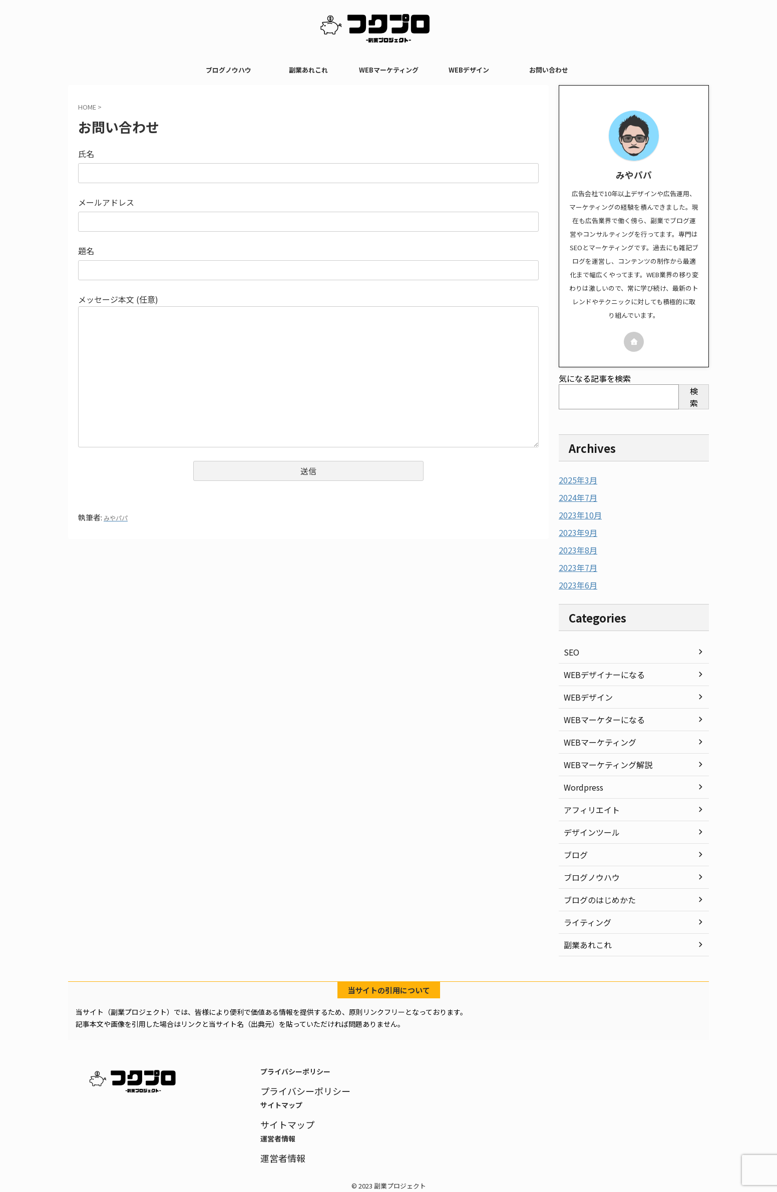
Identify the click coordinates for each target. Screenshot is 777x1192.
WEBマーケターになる (599, 716)
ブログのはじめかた (595, 896)
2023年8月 (576, 548)
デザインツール (588, 829)
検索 (694, 397)
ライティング (584, 919)
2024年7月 (576, 497)
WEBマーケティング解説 (603, 761)
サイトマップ (282, 1118)
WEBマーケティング (389, 70)
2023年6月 (576, 582)
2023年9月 (576, 531)
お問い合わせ (548, 70)
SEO (570, 649)
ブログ (574, 851)
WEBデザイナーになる (599, 671)
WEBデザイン (469, 70)
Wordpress (582, 784)
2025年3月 (576, 480)
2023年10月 (578, 514)
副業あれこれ (308, 70)
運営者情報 (279, 1150)
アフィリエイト (588, 806)
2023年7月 (576, 565)
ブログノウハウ (228, 70)
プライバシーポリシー (297, 1086)
